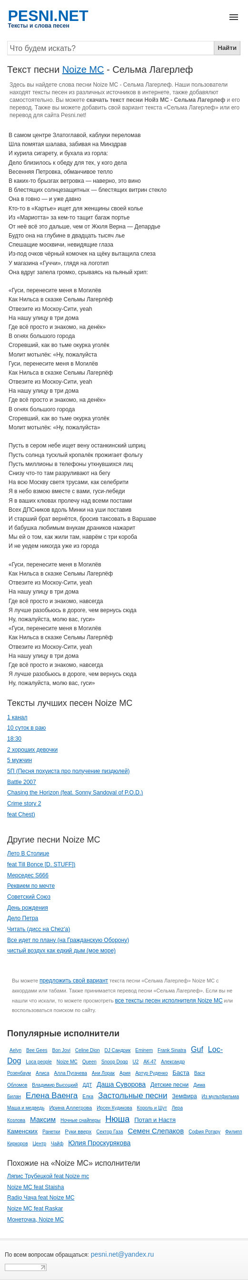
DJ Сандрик (118, 1050)
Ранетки (51, 1131)
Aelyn (15, 1050)
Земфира (184, 1096)
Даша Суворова (121, 1084)
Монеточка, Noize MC (35, 1219)
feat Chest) (21, 814)
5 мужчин (19, 760)
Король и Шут (152, 1108)
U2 (135, 1061)
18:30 (14, 738)
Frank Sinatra (172, 1050)
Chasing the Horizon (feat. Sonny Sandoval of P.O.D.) (75, 792)
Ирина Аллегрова (70, 1108)
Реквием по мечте (31, 886)
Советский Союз (28, 896)
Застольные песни (133, 1095)
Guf (197, 1049)
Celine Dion (87, 1050)
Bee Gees (36, 1050)
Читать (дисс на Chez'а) (38, 929)
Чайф (57, 1143)
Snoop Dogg (114, 1061)
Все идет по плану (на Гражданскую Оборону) (68, 940)
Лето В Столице (28, 853)
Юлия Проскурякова (99, 1143)
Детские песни (169, 1085)
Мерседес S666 (28, 875)
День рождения (27, 907)
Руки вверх (78, 1131)
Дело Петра (22, 918)
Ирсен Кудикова (114, 1108)
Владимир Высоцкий (55, 1085)
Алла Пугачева (70, 1073)
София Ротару (204, 1131)
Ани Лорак (103, 1073)
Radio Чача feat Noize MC (40, 1197)
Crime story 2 (24, 803)
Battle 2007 (21, 782)
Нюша (117, 1119)
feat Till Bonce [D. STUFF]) (41, 864)
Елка (87, 1096)
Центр (39, 1143)
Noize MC (83, 69)
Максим (43, 1119)
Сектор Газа (109, 1131)
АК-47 (149, 1061)
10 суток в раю (26, 727)
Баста (180, 1072)
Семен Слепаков (156, 1131)
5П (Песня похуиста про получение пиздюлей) (68, 771)
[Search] (110, 48)
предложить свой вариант (74, 980)
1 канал (17, 717)
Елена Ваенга (52, 1095)
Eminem (144, 1050)
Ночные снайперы (80, 1120)
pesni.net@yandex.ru (121, 1254)
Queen (89, 1061)
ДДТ (87, 1085)
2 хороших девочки (32, 749)
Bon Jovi (61, 1050)
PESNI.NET (48, 15)
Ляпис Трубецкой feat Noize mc (48, 1176)
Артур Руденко (151, 1073)
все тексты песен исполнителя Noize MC (169, 1000)
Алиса (43, 1073)
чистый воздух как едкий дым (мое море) (61, 950)
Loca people (39, 1061)
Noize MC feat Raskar (35, 1208)
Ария (124, 1073)
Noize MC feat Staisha (35, 1187)
